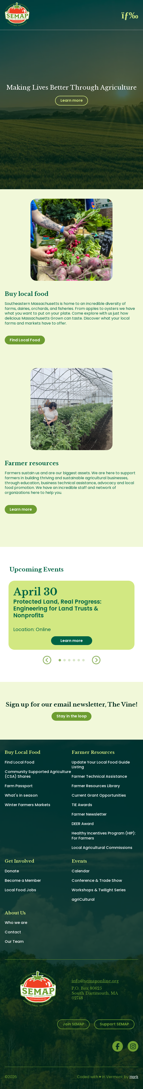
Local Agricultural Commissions (102, 847)
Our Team (14, 941)
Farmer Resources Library (96, 786)
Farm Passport (19, 786)
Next (96, 660)
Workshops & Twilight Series (99, 890)
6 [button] (83, 660)
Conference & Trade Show (97, 880)
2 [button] (64, 660)
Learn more (72, 100)
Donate (12, 871)
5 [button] (78, 660)
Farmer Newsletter (89, 814)
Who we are (16, 922)
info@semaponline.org (95, 981)
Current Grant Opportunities (99, 795)
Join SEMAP (73, 1024)
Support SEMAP (114, 1024)
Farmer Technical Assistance (99, 776)
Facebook (117, 1046)
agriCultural (83, 899)
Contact (13, 932)
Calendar (81, 871)
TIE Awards (82, 805)
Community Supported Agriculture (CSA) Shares (38, 774)
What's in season (21, 795)
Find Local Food (25, 340)
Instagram (133, 1046)
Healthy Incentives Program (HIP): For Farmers (104, 835)
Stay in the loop (71, 716)
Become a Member (23, 880)
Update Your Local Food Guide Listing (101, 765)
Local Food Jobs (20, 890)
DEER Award (83, 823)
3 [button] (69, 660)
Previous (47, 660)
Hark (134, 1077)
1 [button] (59, 660)
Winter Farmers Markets (27, 805)
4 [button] (74, 660)
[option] (71, 615)
